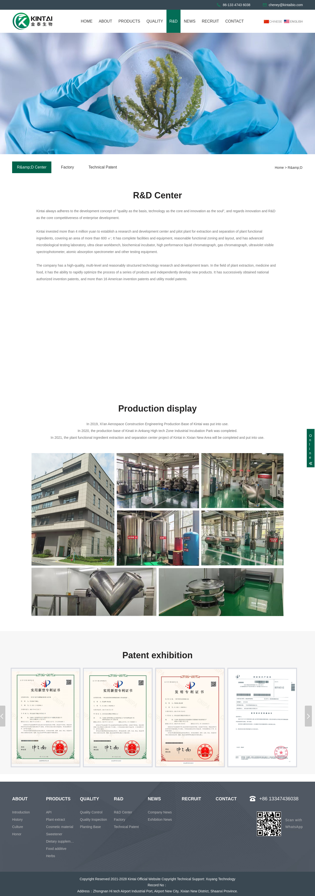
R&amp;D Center (32, 167)
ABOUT (105, 21)
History (17, 819)
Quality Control (91, 812)
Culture (17, 827)
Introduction (21, 812)
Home (279, 167)
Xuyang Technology (220, 879)
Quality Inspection (93, 819)
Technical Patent (102, 167)
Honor (16, 834)
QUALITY (154, 21)
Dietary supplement (60, 841)
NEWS (190, 21)
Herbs (50, 856)
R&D (173, 21)
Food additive (56, 849)
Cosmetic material (59, 827)
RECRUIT (210, 21)
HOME (87, 21)
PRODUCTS (129, 21)
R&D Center (123, 812)
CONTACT (234, 21)
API (49, 812)
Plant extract (55, 819)
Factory (67, 167)
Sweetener (54, 834)
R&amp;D (295, 167)
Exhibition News (160, 819)
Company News (160, 812)
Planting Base (90, 827)
